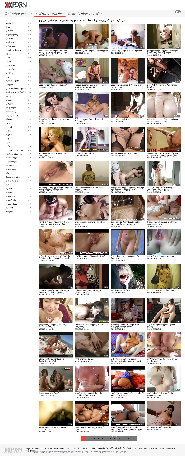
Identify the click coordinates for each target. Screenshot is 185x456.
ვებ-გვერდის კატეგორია (50, 13)
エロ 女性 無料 (136, 448)
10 (119, 438)
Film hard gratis (85, 448)
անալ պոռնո (97, 448)
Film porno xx (148, 448)
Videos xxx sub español (162, 448)
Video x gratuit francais (57, 448)
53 (129, 438)
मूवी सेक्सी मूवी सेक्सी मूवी (123, 448)
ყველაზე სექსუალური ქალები (85, 13)
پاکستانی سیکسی (73, 448)
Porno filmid (44, 448)
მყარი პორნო (108, 448)
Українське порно (32, 448)
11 (124, 438)
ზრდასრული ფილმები (18, 13)
